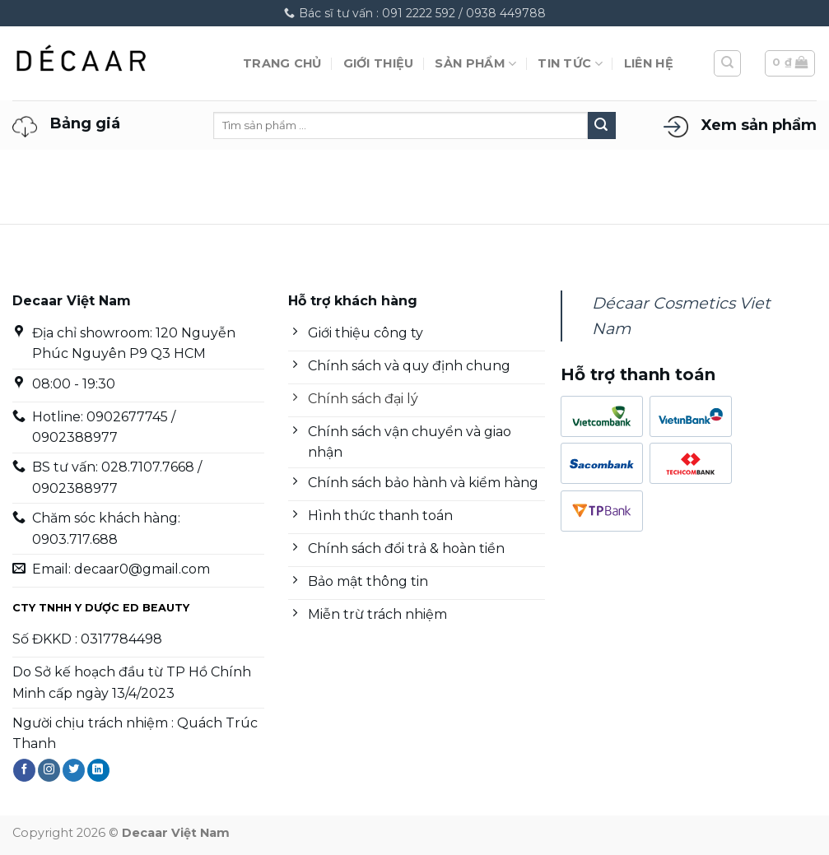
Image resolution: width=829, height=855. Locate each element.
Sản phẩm (475, 64)
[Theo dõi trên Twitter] (74, 770)
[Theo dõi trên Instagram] (49, 770)
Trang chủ (282, 63)
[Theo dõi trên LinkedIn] (98, 770)
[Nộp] (602, 126)
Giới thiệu (378, 63)
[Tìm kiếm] (727, 63)
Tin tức (570, 64)
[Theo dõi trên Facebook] (24, 770)
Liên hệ (648, 63)
